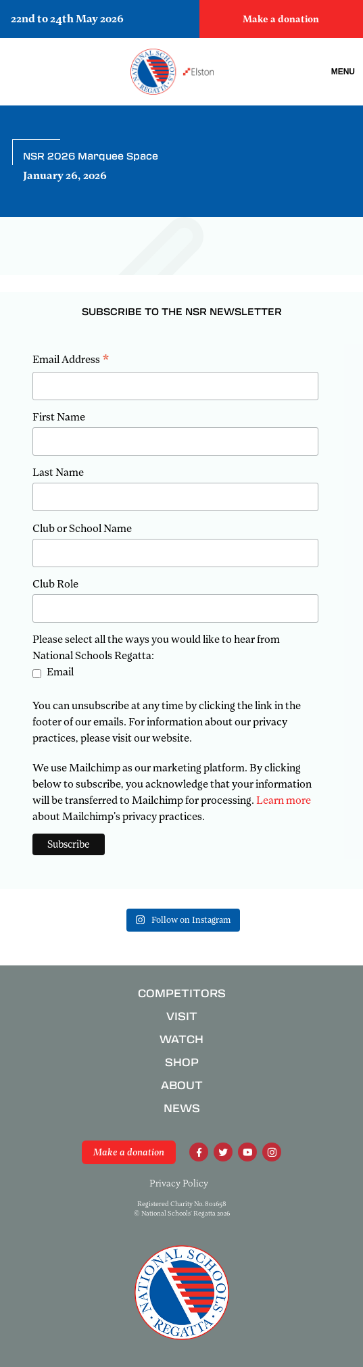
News (182, 1108)
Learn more (283, 800)
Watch (181, 1039)
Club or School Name (82, 529)
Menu (343, 71)
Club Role (55, 584)
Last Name (58, 472)
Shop (182, 1062)
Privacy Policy (178, 1183)
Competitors (182, 993)
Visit (181, 1016)
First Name (58, 417)
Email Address (71, 361)
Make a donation (281, 19)
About (182, 1085)
